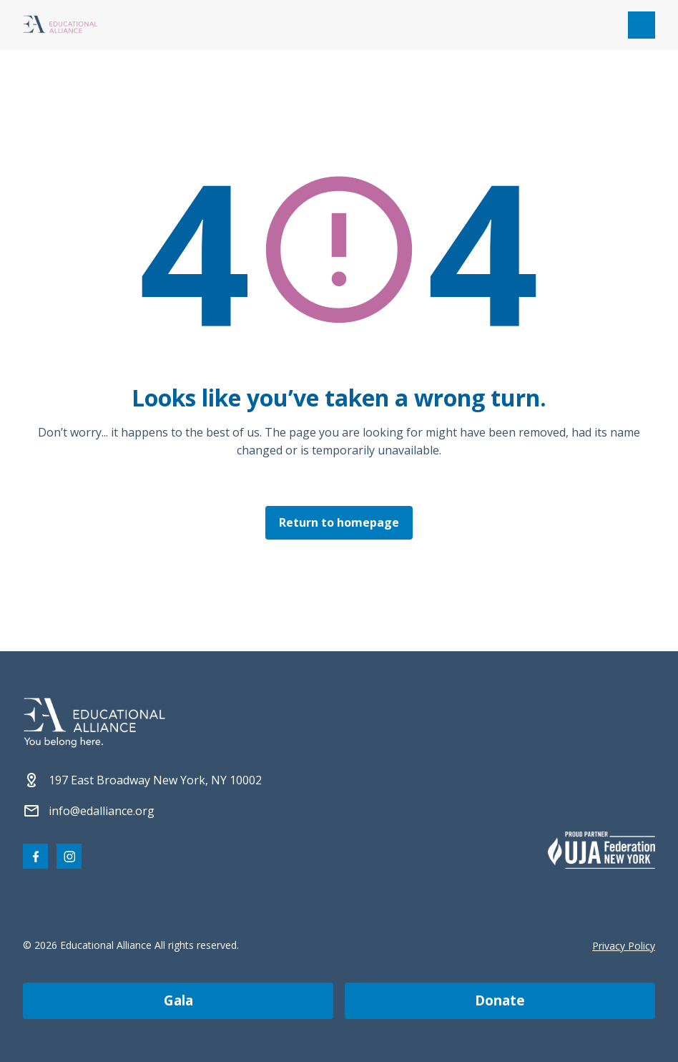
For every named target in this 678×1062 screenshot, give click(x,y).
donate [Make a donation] (500, 1000)
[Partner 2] (601, 850)
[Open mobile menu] (641, 25)
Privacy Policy (623, 946)
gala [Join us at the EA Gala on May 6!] (178, 1000)
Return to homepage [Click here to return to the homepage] (339, 522)
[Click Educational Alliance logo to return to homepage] (60, 25)
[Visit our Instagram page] (69, 856)
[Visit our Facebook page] (35, 856)
